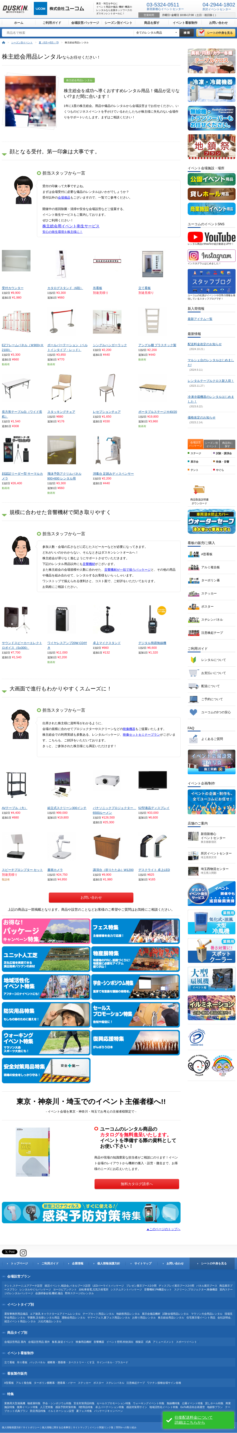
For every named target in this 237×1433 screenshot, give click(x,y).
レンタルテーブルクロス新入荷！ (211, 381)
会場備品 (64, 197)
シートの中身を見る (220, 33)
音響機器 (99, 1341)
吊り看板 (22, 1362)
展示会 (194, 461)
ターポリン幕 (210, 580)
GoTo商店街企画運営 (192, 1407)
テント (194, 470)
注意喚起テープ (212, 632)
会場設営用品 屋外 (39, 1341)
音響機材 (89, 564)
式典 (148, 1341)
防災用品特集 (38, 1410)
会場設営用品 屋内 (15, 1341)
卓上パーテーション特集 (109, 1407)
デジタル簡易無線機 (152, 643)
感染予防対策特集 (65, 1407)
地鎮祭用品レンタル (128, 1313)
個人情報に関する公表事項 (56, 1427)
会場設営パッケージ (85, 23)
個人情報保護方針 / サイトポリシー (21, 1427)
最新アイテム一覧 (200, 319)
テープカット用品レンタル (98, 1313)
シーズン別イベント (118, 23)
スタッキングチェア (61, 412)
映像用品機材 (83, 1341)
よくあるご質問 (212, 739)
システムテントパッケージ (126, 1289)
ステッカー (209, 593)
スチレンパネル (212, 619)
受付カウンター (13, 288)
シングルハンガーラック (110, 345)
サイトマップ (80, 1427)
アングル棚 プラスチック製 (157, 345)
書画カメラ (55, 870)
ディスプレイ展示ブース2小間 (176, 1285)
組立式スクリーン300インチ (67, 808)
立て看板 (144, 288)
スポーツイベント (186, 1341)
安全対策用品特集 (84, 1403)
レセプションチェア (107, 412)
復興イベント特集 (28, 1407)
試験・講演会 (224, 453)
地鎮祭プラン (215, 1407)
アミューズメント (163, 1341)
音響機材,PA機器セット (158, 1289)
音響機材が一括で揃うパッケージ (127, 569)
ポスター (207, 606)
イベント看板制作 (185, 23)
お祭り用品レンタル (144, 1317)
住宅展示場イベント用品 (201, 1317)
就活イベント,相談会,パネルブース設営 (68, 1285)
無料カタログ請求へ (137, 1184)
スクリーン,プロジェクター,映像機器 (195, 1289)
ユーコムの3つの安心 (216, 712)
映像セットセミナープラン (141, 734)
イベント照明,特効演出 (119, 1341)
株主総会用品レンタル (171, 1317)
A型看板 (207, 554)
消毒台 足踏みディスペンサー (113, 473)
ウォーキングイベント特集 (148, 1403)
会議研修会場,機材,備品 (49, 1293)
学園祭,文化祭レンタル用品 (43, 1317)
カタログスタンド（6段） (65, 288)
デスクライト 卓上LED (154, 870)
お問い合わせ (218, 23)
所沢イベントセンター (216, 855)
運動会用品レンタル (73, 1317)
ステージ (196, 453)
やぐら (220, 470)
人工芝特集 (46, 1407)
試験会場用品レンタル (175, 1313)
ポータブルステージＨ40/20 (157, 412)
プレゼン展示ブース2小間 (141, 1285)
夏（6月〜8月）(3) (49, 42)
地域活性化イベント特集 (163, 1407)
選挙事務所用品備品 (16, 1313)
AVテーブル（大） (14, 808)
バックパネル (37, 1362)
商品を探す (152, 23)
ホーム (18, 23)
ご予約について (212, 699)
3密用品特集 (85, 1407)
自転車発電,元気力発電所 (93, 1289)
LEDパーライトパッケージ (108, 1285)
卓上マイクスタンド (107, 643)
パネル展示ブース (206, 1285)
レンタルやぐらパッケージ (35, 1289)
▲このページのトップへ (163, 1229)
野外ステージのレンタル (79, 1293)
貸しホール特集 (214, 1403)
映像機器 (129, 729)
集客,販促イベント (63, 1341)
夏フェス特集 (84, 1410)
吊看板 (97, 288)
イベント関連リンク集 (101, 1427)
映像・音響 (222, 461)
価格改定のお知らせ (202, 417)
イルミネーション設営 (61, 1410)
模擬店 (139, 1341)
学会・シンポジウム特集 (57, 1403)
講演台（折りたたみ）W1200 (113, 870)
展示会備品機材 (151, 1313)
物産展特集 (33, 1403)
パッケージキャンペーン (108, 1410)
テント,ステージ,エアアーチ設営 (23, 1285)
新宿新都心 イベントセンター (213, 837)
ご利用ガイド (52, 23)
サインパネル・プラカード (112, 1362)
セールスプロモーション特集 (114, 1403)
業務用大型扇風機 (14, 1403)
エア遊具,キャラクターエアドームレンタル (55, 1313)
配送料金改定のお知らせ (205, 344)
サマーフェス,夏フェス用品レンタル (108, 1317)
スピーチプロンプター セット (22, 870)
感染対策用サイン (136, 1407)
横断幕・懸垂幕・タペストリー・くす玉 (71, 1362)
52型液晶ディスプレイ (154, 808)
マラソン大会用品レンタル (206, 1313)
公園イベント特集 (192, 1403)
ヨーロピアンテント (65, 1289)
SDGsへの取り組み (126, 1427)
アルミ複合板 (210, 567)
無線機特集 (173, 1403)
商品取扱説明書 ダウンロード (199, 501)
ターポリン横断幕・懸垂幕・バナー (55, 1382)
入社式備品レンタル (49, 1321)
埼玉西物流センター (215, 870)
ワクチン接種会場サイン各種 (164, 1382)
